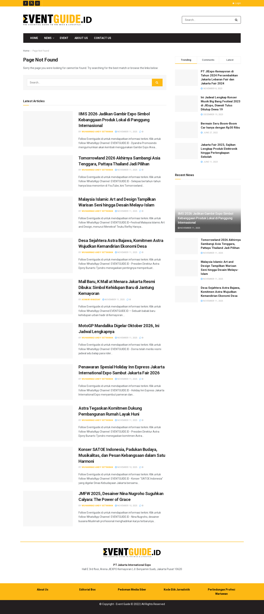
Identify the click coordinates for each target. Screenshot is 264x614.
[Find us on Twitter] (31, 3)
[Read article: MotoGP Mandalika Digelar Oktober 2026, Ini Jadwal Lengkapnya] (48, 340)
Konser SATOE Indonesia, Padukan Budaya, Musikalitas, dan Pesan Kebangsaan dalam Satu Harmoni (122, 455)
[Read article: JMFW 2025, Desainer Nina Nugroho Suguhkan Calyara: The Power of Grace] (48, 508)
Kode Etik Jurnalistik (177, 589)
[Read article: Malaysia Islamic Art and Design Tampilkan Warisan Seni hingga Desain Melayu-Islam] (48, 214)
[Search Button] (237, 20)
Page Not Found (40, 50)
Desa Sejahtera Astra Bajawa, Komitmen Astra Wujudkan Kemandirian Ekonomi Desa (220, 292)
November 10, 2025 (126, 467)
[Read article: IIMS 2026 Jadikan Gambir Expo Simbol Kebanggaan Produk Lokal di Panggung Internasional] (48, 129)
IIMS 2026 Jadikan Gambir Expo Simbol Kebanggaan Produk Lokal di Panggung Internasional (114, 120)
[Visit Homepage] (57, 20)
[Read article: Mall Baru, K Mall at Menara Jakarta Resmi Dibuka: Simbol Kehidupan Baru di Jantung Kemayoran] (48, 296)
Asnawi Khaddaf (91, 299)
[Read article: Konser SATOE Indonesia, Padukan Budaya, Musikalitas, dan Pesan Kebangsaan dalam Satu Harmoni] (48, 464)
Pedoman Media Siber (132, 589)
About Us (81, 38)
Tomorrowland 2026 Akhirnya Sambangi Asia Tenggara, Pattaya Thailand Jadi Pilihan (221, 244)
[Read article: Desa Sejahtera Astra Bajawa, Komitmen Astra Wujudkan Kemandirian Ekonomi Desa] (48, 255)
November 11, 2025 (126, 131)
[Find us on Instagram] (37, 3)
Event (64, 38)
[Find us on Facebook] (25, 3)
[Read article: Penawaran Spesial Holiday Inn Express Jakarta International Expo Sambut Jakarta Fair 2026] (48, 382)
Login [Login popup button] (237, 3)
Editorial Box (87, 589)
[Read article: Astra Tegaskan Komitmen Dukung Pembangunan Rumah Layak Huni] (48, 423)
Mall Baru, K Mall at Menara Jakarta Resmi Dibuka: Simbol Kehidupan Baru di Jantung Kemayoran (117, 287)
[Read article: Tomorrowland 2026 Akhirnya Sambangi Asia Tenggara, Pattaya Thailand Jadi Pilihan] (48, 173)
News (48, 38)
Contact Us (102, 38)
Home (34, 38)
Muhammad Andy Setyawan (97, 131)
